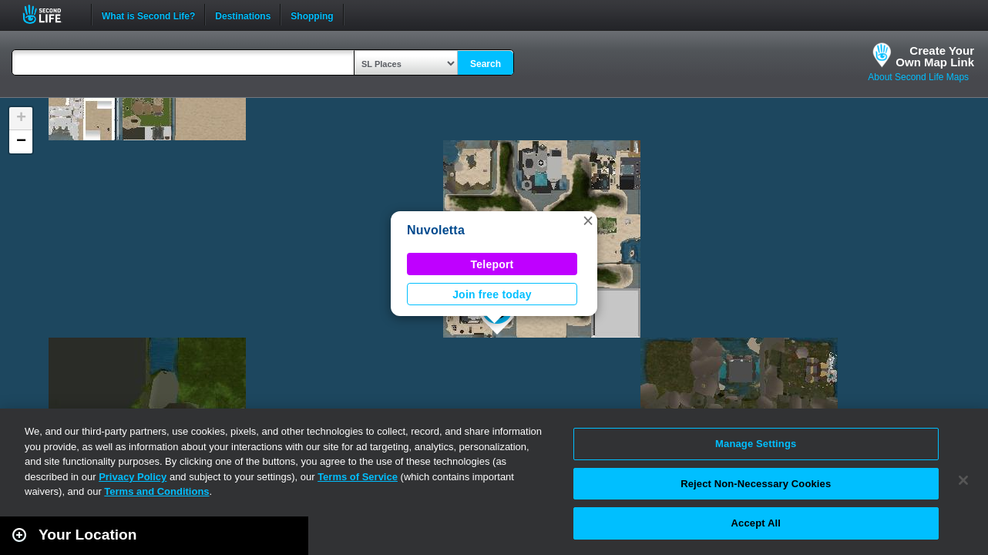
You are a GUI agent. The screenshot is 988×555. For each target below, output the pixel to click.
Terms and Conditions (156, 491)
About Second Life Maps (918, 77)
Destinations (243, 14)
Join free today (492, 294)
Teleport (492, 264)
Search (485, 64)
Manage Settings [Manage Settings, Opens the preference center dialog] (755, 443)
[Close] (963, 480)
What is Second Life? (148, 14)
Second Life (50, 14)
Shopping (312, 14)
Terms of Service (358, 477)
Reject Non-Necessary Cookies (756, 483)
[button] (588, 220)
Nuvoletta (436, 230)
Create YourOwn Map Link (935, 56)
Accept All (756, 523)
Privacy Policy (132, 477)
